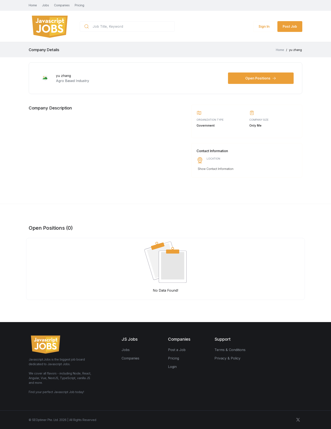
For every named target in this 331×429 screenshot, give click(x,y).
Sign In (264, 26)
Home (33, 5)
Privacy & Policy (227, 358)
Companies (62, 5)
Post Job (290, 26)
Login (172, 367)
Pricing (79, 5)
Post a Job (177, 350)
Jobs (45, 5)
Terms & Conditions (230, 350)
